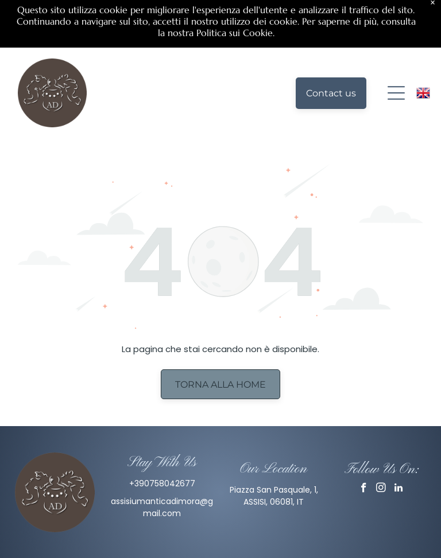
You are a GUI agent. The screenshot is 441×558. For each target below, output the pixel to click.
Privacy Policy (220, 539)
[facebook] (364, 439)
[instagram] (381, 439)
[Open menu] (396, 43)
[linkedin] (398, 439)
